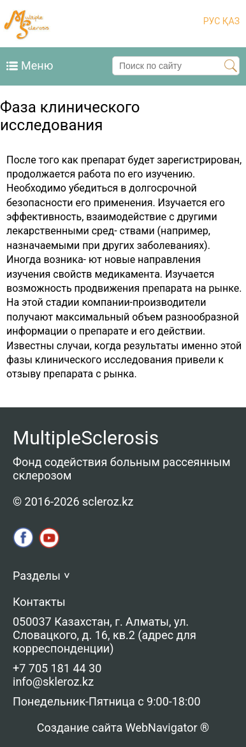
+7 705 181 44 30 (57, 668)
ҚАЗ (230, 21)
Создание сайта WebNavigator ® (123, 727)
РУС (212, 21)
